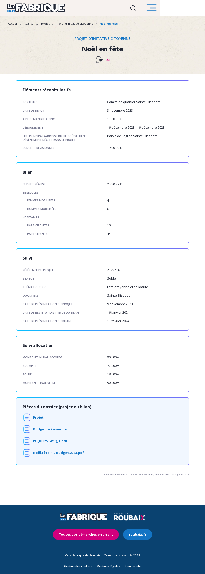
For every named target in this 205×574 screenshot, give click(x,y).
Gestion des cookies (78, 566)
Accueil (13, 25)
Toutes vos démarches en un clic (88, 535)
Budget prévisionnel (50, 430)
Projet (38, 419)
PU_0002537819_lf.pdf (50, 442)
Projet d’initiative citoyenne (74, 25)
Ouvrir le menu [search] (196, 8)
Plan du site (133, 566)
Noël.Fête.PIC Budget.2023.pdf (58, 454)
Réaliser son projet (37, 25)
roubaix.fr (134, 535)
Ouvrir (176, 8)
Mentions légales (108, 566)
